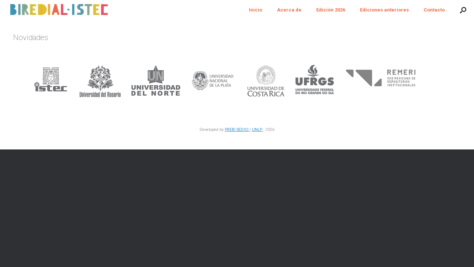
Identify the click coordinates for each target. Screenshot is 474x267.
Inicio (255, 10)
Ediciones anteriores (384, 10)
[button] (463, 10)
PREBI (231, 129)
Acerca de (289, 10)
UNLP (257, 129)
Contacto (434, 10)
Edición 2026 (330, 10)
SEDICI (243, 129)
